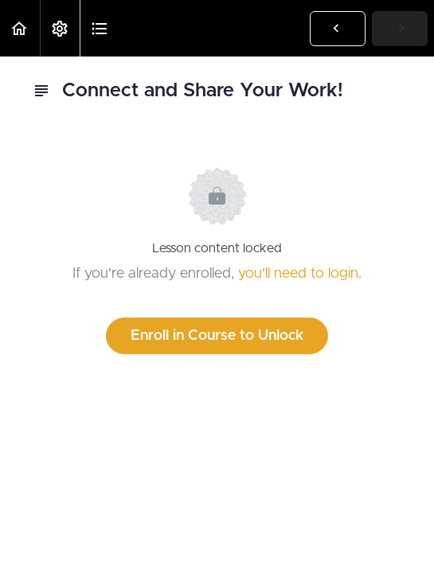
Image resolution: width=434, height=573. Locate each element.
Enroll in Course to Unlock (217, 336)
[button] (20, 28)
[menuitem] (60, 28)
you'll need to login (298, 274)
